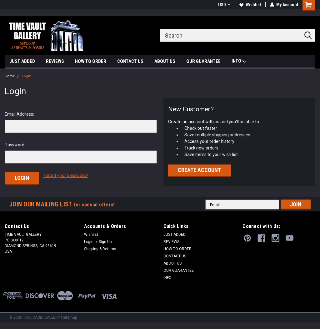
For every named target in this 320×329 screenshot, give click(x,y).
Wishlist (250, 4)
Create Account (199, 170)
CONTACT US (130, 61)
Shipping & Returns (100, 249)
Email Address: (19, 114)
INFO (239, 62)
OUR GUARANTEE (203, 61)
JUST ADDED (22, 61)
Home (10, 76)
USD (224, 4)
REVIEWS (55, 61)
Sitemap (70, 317)
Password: (15, 144)
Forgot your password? (65, 175)
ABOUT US (164, 61)
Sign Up (105, 242)
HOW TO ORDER (90, 61)
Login (26, 76)
